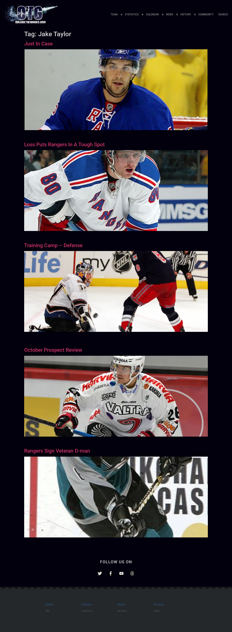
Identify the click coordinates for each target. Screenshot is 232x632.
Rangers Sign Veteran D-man (57, 451)
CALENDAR (152, 14)
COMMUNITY (205, 14)
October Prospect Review (53, 350)
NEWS (169, 14)
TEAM (114, 14)
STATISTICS (132, 14)
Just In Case (38, 44)
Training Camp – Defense (53, 245)
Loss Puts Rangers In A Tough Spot (64, 144)
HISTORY (185, 14)
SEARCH (223, 14)
